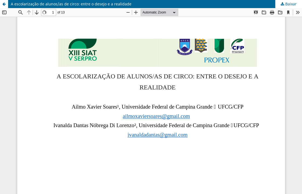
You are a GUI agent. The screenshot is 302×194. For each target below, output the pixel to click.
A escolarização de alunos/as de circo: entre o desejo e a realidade (71, 3)
